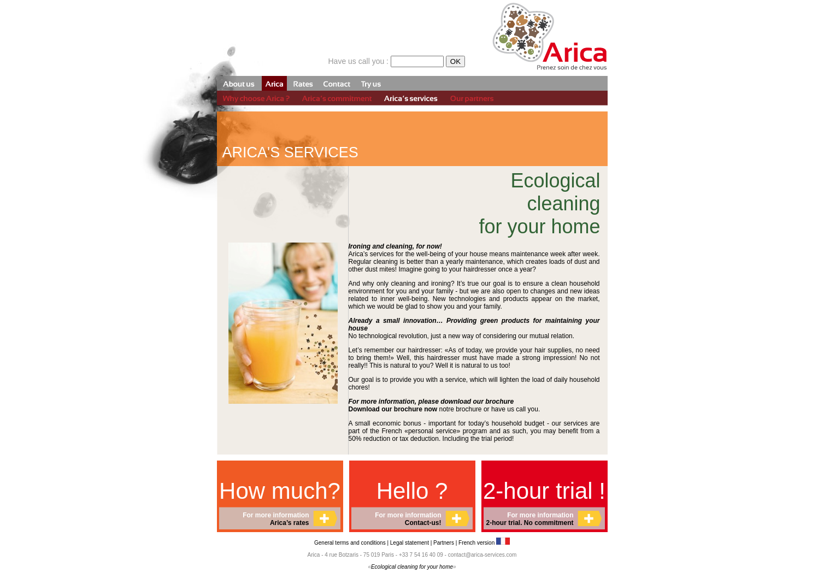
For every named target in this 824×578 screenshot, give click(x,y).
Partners (443, 543)
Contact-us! (423, 523)
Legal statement (410, 543)
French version (484, 543)
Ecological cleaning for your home (412, 567)
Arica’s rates (289, 523)
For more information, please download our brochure (431, 401)
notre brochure (415, 409)
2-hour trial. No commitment (529, 523)
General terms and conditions (350, 543)
